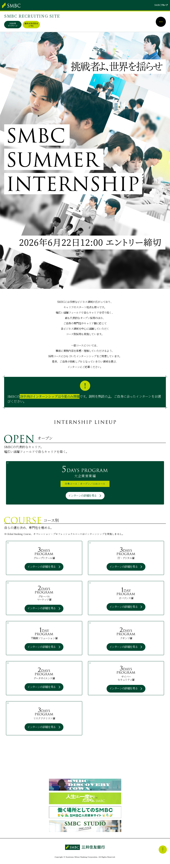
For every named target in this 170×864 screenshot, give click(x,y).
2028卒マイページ (13, 24)
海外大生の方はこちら (31, 24)
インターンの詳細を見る (82, 495)
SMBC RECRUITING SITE (32, 16)
